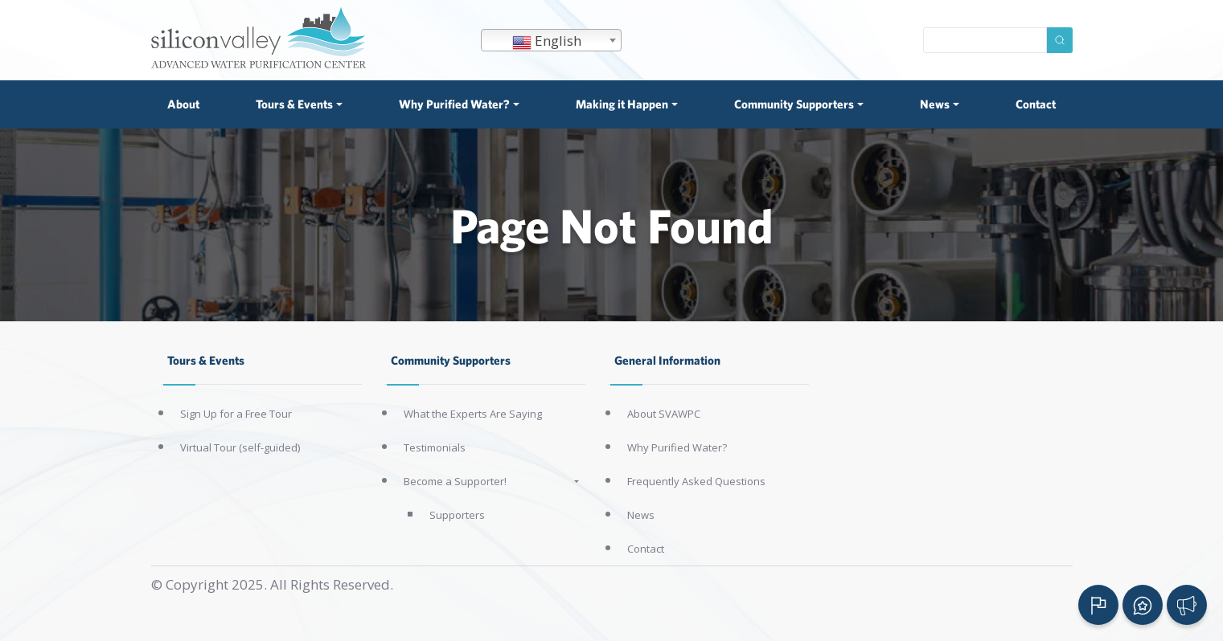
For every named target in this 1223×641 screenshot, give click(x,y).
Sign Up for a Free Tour (236, 413)
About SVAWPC (663, 413)
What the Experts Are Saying (473, 413)
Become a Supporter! (455, 481)
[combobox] (551, 40)
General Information (667, 360)
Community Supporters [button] (794, 104)
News (641, 515)
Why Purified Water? (677, 447)
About (183, 104)
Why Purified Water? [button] (454, 104)
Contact (1036, 104)
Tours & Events (205, 360)
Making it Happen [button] (622, 104)
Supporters (457, 515)
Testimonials (435, 447)
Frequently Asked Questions (696, 481)
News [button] (935, 104)
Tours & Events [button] (294, 104)
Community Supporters (451, 360)
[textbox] (551, 41)
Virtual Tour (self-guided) (240, 447)
